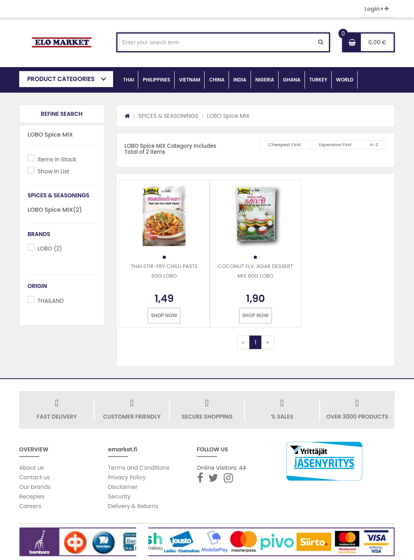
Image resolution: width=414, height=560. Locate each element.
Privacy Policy (127, 477)
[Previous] (243, 342)
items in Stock (57, 159)
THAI (128, 79)
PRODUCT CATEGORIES (61, 79)
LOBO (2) (50, 248)
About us (31, 468)
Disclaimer (122, 487)
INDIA (240, 79)
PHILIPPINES (156, 79)
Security (119, 496)
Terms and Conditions (138, 468)
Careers (30, 506)
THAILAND (51, 301)
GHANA (292, 79)
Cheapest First (284, 144)
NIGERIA (264, 79)
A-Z (374, 144)
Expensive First (335, 144)
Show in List (53, 171)
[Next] (267, 342)
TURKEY (318, 79)
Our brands (35, 487)
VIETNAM (189, 79)
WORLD (345, 79)
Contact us (34, 477)
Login (376, 9)
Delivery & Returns (133, 506)
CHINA (217, 79)
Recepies (31, 496)
